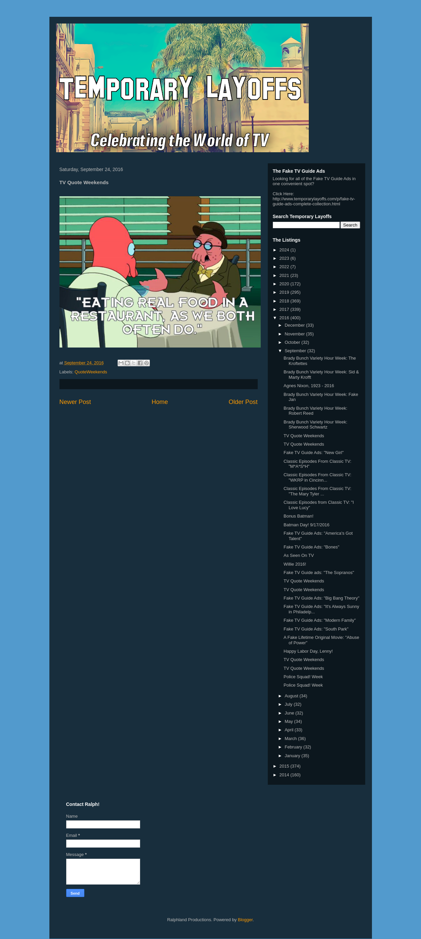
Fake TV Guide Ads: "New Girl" (314, 452)
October (293, 342)
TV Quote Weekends (304, 435)
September (296, 350)
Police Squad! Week (303, 676)
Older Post (243, 402)
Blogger (245, 919)
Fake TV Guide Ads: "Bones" (311, 546)
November (295, 333)
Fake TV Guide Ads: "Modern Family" (320, 620)
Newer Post (75, 402)
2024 (285, 249)
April (290, 729)
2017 (285, 309)
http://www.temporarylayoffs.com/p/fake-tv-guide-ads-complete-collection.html (314, 201)
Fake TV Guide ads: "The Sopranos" (319, 572)
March (291, 738)
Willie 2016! (295, 564)
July (289, 704)
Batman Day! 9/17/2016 (307, 524)
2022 (285, 266)
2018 (285, 300)
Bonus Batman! (298, 516)
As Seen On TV (299, 555)
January (293, 755)
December (295, 325)
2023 (285, 258)
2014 (285, 774)
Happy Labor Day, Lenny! (308, 651)
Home (160, 402)
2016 (285, 317)
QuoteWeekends (91, 371)
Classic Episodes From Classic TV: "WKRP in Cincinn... (317, 477)
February (294, 746)
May (289, 721)
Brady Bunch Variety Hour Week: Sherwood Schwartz (315, 424)
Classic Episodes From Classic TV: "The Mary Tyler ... (317, 491)
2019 (285, 292)
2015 (285, 766)
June (290, 713)
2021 (285, 275)
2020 (285, 283)
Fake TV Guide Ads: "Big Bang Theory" (322, 598)
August (292, 695)
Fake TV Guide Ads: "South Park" (316, 628)
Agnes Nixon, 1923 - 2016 (309, 385)
